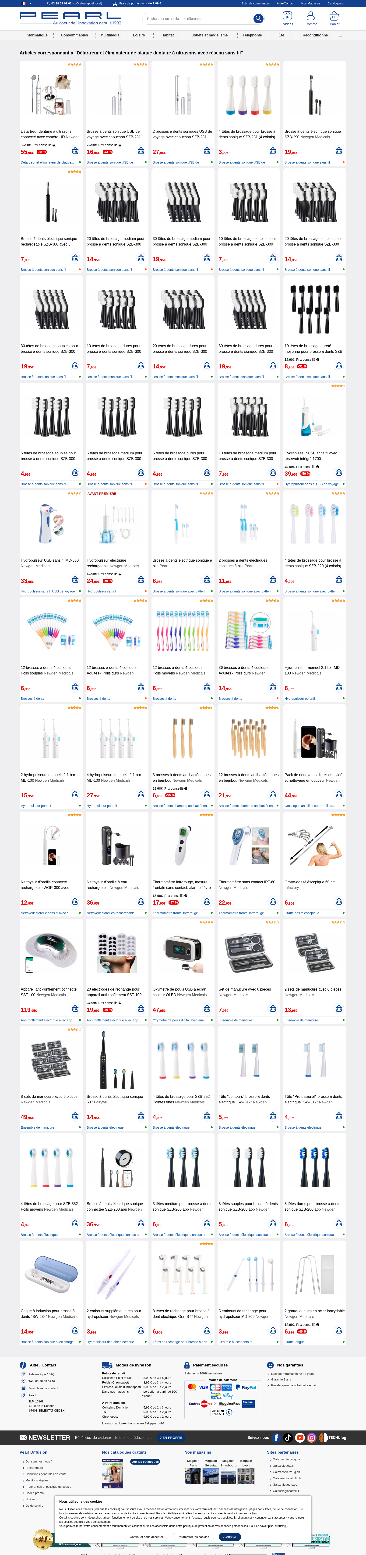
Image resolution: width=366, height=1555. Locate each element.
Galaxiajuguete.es (285, 1484)
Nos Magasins (310, 3)
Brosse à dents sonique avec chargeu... (49, 1342)
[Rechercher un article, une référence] (203, 19)
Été (281, 35)
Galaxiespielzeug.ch (286, 1472)
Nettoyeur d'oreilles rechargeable (111, 913)
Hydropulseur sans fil (102, 591)
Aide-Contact (285, 3)
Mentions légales (36, 1480)
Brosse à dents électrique (105, 1127)
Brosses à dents (32, 698)
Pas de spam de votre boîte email (294, 1385)
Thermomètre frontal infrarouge (175, 913)
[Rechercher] (258, 18)
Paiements (203, 1373)
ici (286, 1526)
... (340, 35)
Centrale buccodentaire (236, 1342)
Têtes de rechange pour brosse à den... (181, 1342)
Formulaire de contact (43, 1388)
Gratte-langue (295, 1342)
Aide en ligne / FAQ (41, 1374)
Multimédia (109, 35)
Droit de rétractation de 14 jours (292, 1374)
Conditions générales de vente (46, 1474)
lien (254, 1513)
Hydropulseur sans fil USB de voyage (312, 484)
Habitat (168, 35)
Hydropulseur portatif (300, 698)
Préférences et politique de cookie (48, 1486)
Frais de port (140, 3)
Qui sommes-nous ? (39, 1461)
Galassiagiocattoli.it (286, 1491)
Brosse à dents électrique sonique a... (114, 1235)
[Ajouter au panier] (75, 151)
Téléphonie (252, 35)
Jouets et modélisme (210, 35)
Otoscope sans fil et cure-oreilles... (310, 806)
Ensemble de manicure (235, 1020)
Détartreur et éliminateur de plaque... (47, 162)
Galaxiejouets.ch (284, 1465)
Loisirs (139, 35)
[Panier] (334, 18)
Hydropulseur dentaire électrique (110, 1342)
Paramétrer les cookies (193, 1537)
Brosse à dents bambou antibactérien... (181, 806)
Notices (30, 1499)
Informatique (36, 35)
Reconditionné (315, 35)
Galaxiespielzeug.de (286, 1459)
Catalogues (335, 3)
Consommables (74, 35)
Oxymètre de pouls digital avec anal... (180, 1020)
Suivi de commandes (256, 3)
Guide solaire (34, 1505)
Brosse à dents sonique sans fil (307, 162)
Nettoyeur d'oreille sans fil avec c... (46, 913)
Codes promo (34, 1493)
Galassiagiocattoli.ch (287, 1478)
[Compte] (311, 18)
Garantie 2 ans (281, 1379)
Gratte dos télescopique (302, 913)
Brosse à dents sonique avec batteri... (180, 591)
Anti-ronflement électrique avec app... (48, 1020)
